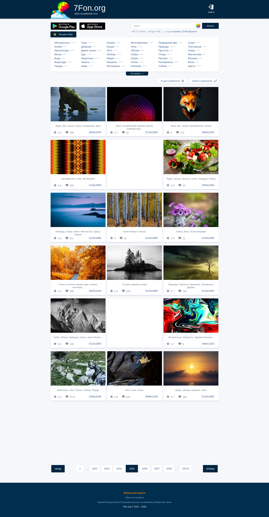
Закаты (85, 62)
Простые (164, 50)
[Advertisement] (134, 164)
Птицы (162, 54)
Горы (84, 42)
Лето (109, 50)
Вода (57, 58)
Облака (135, 50)
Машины (112, 62)
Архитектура (61, 50)
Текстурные (194, 46)
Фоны (191, 62)
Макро (110, 58)
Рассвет (163, 58)
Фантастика (194, 54)
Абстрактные (61, 42)
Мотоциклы (113, 66)
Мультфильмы (139, 42)
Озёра (134, 54)
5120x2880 (151, 132)
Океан (134, 58)
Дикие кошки (88, 50)
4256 (144, 468)
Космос (111, 42)
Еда (83, 54)
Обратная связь (163, 502)
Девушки (86, 46)
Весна (58, 54)
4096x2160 (151, 396)
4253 (106, 468)
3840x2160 (208, 132)
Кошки (110, 46)
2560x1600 (208, 185)
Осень (134, 62)
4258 (169, 468)
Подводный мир (168, 42)
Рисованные (166, 62)
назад (58, 468)
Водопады (60, 62)
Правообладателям (107, 502)
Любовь (111, 54)
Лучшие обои (63, 34)
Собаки (163, 66)
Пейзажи (136, 66)
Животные (87, 58)
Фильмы (192, 58)
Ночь (134, 46)
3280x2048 (95, 396)
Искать (210, 26)
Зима (84, 66)
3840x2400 (95, 132)
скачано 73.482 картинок (185, 31)
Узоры (191, 50)
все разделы (137, 73)
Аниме (58, 46)
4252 (94, 468)
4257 (157, 468)
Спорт (191, 42)
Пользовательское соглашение (136, 502)
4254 (119, 468)
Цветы (191, 66)
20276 (185, 468)
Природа (164, 46)
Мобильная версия (134, 493)
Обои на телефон (134, 497)
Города (58, 66)
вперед (210, 468)
